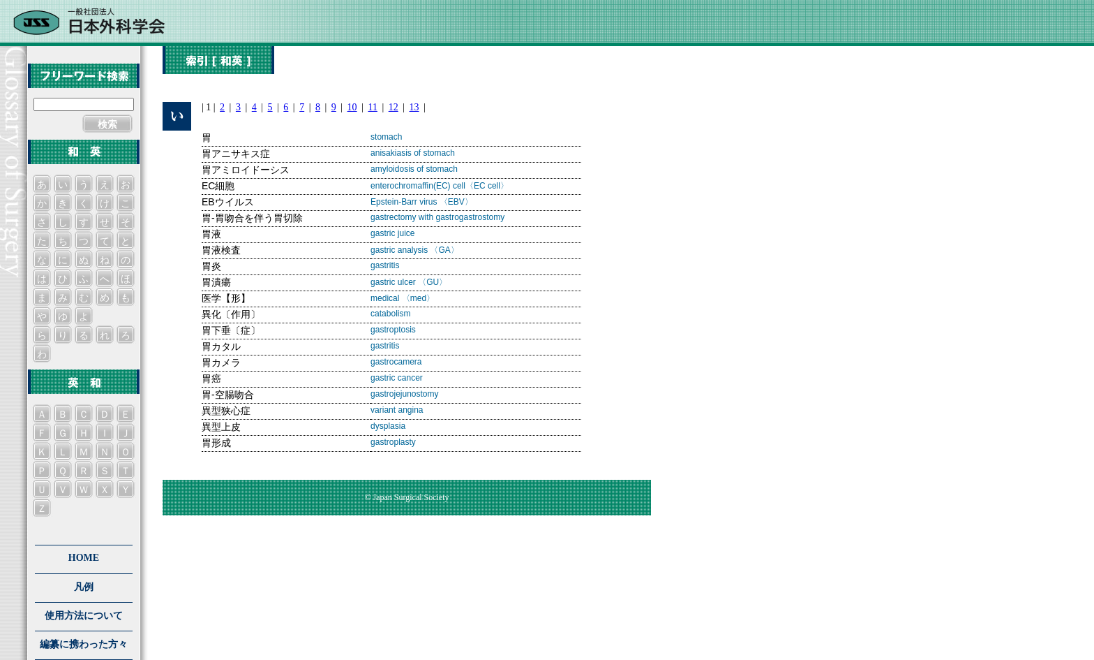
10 (352, 107)
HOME (83, 557)
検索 (107, 124)
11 (372, 107)
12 (393, 107)
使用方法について (84, 615)
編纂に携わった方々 (84, 644)
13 (414, 107)
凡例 (83, 587)
